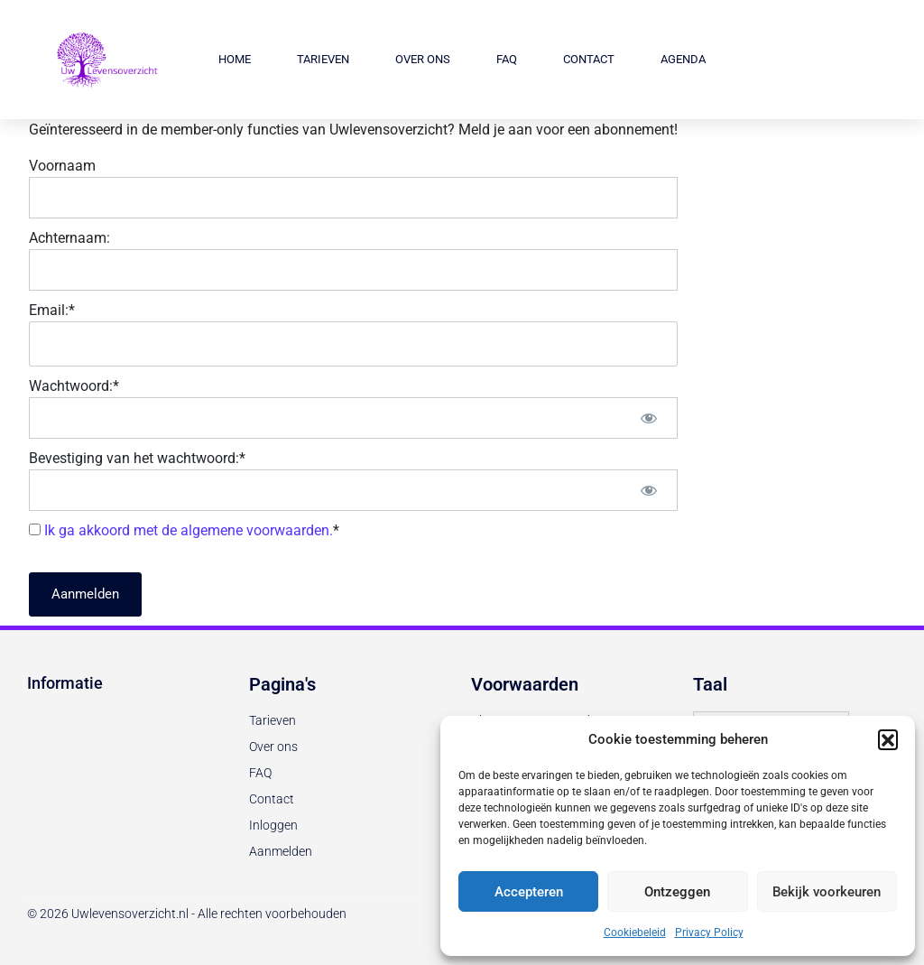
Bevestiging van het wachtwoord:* (137, 458)
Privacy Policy (709, 932)
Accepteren (528, 892)
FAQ (506, 59)
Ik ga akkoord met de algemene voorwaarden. (188, 530)
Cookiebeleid (635, 932)
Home (234, 59)
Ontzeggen (677, 892)
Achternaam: (69, 237)
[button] (888, 739)
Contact (588, 59)
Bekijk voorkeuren (826, 892)
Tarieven (323, 59)
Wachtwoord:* (74, 385)
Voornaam (62, 165)
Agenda (683, 59)
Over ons (422, 59)
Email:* (52, 310)
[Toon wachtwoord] (648, 418)
